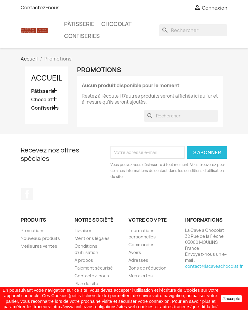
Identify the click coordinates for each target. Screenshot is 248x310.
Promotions (33, 230)
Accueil (46, 78)
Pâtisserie (79, 24)
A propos (84, 260)
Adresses (138, 260)
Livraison (84, 230)
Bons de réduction (147, 268)
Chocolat (116, 24)
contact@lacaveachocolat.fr (214, 266)
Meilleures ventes (39, 246)
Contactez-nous (40, 7)
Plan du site (86, 283)
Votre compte (147, 220)
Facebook (27, 194)
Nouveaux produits (40, 238)
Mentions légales (92, 238)
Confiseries (82, 36)
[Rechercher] (193, 30)
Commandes (141, 244)
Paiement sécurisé (94, 268)
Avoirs (134, 252)
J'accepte (231, 298)
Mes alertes (140, 276)
